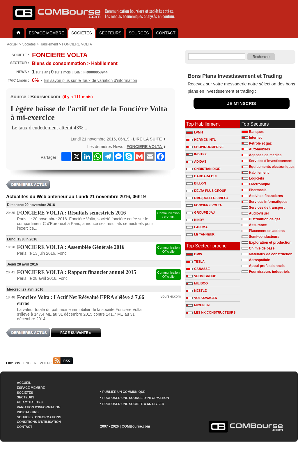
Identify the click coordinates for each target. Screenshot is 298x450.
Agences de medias (265, 155)
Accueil (12, 44)
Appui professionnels (267, 266)
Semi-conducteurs (264, 237)
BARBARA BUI (201, 176)
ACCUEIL (24, 382)
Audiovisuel (259, 213)
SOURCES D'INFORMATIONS (39, 417)
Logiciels (256, 178)
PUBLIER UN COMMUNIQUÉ (124, 391)
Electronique (259, 184)
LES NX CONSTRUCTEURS (210, 312)
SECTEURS (110, 33)
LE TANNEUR (200, 234)
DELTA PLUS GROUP (206, 190)
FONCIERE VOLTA (77, 44)
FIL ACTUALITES (30, 402)
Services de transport (267, 207)
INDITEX (196, 154)
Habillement (49, 44)
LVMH (194, 132)
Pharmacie (258, 190)
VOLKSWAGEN (201, 298)
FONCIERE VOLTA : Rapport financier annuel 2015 (76, 272)
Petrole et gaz (260, 143)
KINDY (195, 220)
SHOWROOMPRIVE (205, 147)
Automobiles (259, 149)
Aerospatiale (259, 260)
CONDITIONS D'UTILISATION (39, 421)
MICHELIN (198, 305)
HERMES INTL (201, 139)
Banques (256, 132)
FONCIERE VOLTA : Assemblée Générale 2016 (71, 247)
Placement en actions (267, 231)
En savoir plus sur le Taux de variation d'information (90, 80)
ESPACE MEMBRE (46, 33)
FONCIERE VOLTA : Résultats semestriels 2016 (71, 213)
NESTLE (196, 290)
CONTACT (165, 33)
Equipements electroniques (272, 167)
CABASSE (198, 268)
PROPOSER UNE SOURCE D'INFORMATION (135, 398)
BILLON (196, 183)
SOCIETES (81, 33)
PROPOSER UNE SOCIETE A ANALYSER (133, 404)
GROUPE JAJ (200, 212)
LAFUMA (196, 227)
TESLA (195, 261)
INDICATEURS (27, 412)
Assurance (258, 225)
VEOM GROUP (201, 276)
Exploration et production (270, 242)
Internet (255, 138)
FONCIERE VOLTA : (47, 363)
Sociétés (29, 44)
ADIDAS (196, 161)
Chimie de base (261, 248)
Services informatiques (268, 202)
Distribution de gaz (264, 219)
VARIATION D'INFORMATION (38, 407)
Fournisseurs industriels (269, 272)
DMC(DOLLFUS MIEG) (207, 198)
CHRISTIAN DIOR (203, 168)
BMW (194, 254)
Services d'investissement (270, 161)
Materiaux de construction (270, 254)
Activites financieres (266, 196)
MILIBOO (197, 283)
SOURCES (139, 33)
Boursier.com (45, 96)
